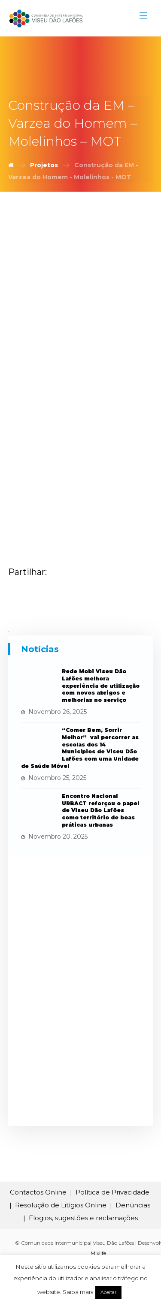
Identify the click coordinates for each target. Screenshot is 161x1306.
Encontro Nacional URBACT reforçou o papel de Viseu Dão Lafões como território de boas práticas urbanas (100, 810)
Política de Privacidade (112, 1192)
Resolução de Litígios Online (60, 1205)
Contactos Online (38, 1192)
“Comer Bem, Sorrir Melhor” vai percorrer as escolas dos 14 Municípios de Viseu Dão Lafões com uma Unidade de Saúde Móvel (80, 748)
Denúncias (132, 1205)
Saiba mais (78, 1291)
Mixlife (98, 1253)
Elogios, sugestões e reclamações (83, 1218)
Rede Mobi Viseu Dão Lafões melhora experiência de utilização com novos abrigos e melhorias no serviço (101, 685)
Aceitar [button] (108, 1292)
